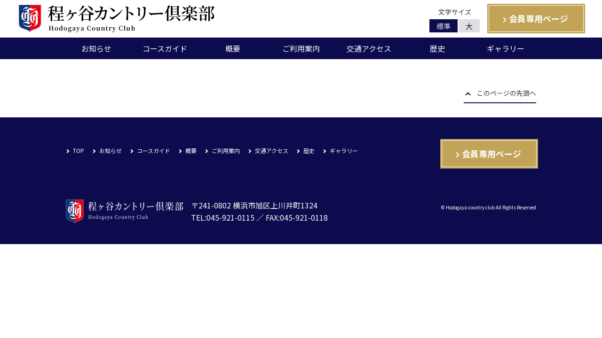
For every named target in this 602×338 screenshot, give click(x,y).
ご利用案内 (301, 48)
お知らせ (96, 48)
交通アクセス (369, 48)
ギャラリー (505, 48)
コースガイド (165, 48)
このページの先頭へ (506, 94)
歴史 (437, 48)
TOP (78, 150)
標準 (443, 26)
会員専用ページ (538, 18)
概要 (232, 48)
